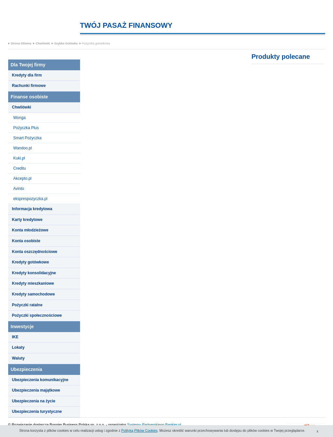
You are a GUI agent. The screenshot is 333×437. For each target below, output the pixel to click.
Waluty (18, 358)
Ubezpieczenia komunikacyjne (40, 380)
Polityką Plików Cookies (139, 430)
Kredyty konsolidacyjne (34, 273)
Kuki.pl (19, 158)
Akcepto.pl (22, 178)
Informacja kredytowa (32, 209)
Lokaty (18, 347)
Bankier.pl (173, 425)
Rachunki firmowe (29, 85)
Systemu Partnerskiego (145, 425)
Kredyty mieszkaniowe (33, 283)
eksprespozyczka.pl (30, 198)
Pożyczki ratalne (27, 305)
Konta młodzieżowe (30, 230)
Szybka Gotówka (66, 43)
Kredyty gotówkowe (30, 262)
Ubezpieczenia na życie (34, 401)
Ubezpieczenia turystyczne (37, 411)
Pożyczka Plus (26, 128)
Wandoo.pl (22, 148)
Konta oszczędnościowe (35, 251)
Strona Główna (21, 43)
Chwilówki (43, 43)
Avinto (18, 188)
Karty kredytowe (27, 219)
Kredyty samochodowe (33, 294)
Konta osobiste (26, 241)
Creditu (19, 168)
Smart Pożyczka (27, 138)
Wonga (19, 117)
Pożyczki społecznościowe (37, 315)
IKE (15, 337)
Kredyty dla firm (27, 75)
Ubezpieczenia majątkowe (36, 390)
